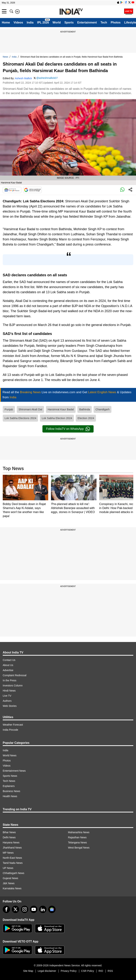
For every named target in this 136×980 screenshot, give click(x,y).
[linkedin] (42, 909)
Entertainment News (14, 770)
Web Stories (10, 705)
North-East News (12, 857)
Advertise (8, 670)
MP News (8, 852)
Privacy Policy (68, 970)
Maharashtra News (79, 832)
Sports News (10, 775)
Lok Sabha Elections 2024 (20, 418)
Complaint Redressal (14, 675)
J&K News (9, 883)
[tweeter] (15, 909)
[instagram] (24, 909)
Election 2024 (86, 418)
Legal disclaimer (47, 970)
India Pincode (10, 729)
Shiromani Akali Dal (30, 409)
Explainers (9, 786)
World (57, 22)
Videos (18, 22)
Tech (103, 22)
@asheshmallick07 (47, 77)
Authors (7, 700)
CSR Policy (87, 970)
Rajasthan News (77, 837)
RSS (110, 970)
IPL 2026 (43, 22)
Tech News (9, 780)
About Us (8, 665)
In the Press (9, 680)
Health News (10, 796)
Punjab (9, 409)
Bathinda (84, 409)
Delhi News (9, 837)
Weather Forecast (13, 724)
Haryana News (11, 842)
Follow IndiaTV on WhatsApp (68, 429)
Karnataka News (12, 888)
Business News (11, 791)
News (5, 57)
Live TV (7, 695)
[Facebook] (6, 909)
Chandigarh (102, 409)
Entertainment (87, 22)
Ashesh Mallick (23, 78)
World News (9, 755)
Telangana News (77, 842)
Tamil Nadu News (13, 862)
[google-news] (52, 909)
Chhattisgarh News (13, 873)
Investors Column (13, 685)
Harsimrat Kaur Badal (61, 409)
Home (6, 22)
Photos (116, 22)
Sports (69, 22)
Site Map (28, 970)
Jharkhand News (12, 847)
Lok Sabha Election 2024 (57, 418)
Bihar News (9, 832)
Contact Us (9, 660)
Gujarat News (10, 878)
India (30, 22)
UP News (8, 868)
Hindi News (9, 690)
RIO (100, 970)
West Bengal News (79, 847)
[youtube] (33, 909)
